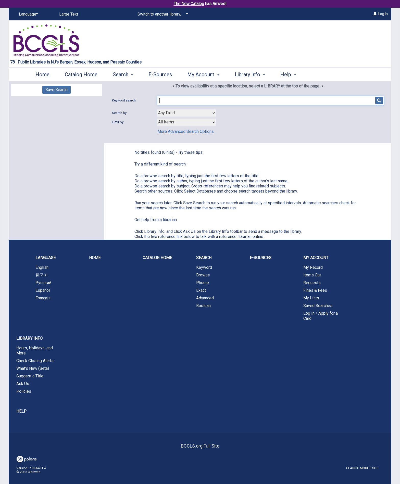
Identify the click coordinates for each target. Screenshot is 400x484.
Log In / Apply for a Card (320, 316)
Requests (312, 282)
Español (42, 290)
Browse (203, 275)
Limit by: (118, 122)
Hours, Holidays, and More (34, 350)
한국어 (41, 275)
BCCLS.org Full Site (200, 446)
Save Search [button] (56, 89)
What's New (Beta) (32, 368)
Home (42, 74)
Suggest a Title (29, 376)
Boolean (203, 305)
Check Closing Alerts (35, 360)
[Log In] (375, 14)
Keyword (204, 267)
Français (43, 298)
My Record (313, 267)
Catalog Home (81, 74)
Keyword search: (124, 100)
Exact (201, 290)
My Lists (311, 298)
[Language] (27, 14)
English (41, 267)
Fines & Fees (315, 290)
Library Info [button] (250, 74)
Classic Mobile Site (362, 468)
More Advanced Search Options (185, 131)
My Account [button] (203, 74)
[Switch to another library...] (162, 14)
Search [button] (123, 74)
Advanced (205, 298)
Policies (23, 391)
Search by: (120, 113)
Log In (383, 14)
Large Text (68, 14)
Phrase (202, 282)
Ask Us (22, 383)
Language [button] (45, 257)
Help (21, 411)
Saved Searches (317, 305)
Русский (43, 282)
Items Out (312, 275)
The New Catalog (189, 3)
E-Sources (160, 74)
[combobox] (186, 113)
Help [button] (288, 74)
